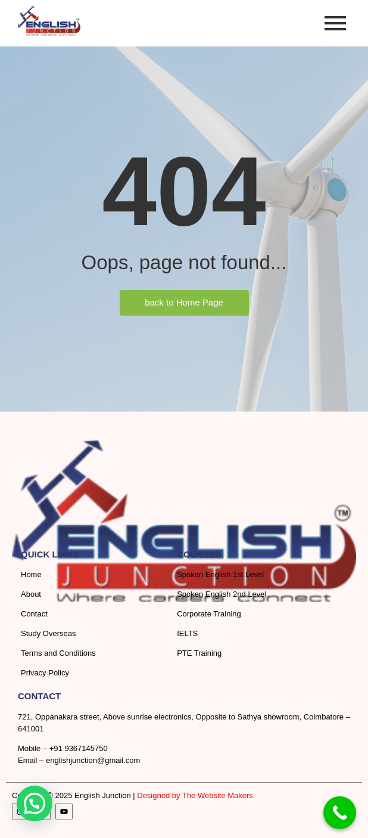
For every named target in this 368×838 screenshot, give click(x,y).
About (31, 594)
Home (31, 574)
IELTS (187, 633)
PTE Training (199, 653)
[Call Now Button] (339, 812)
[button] (34, 803)
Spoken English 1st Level (220, 574)
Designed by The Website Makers (195, 795)
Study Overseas (48, 633)
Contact (34, 613)
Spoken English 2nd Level (221, 594)
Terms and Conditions (58, 653)
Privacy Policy (45, 672)
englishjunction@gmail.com (93, 760)
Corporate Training (209, 613)
